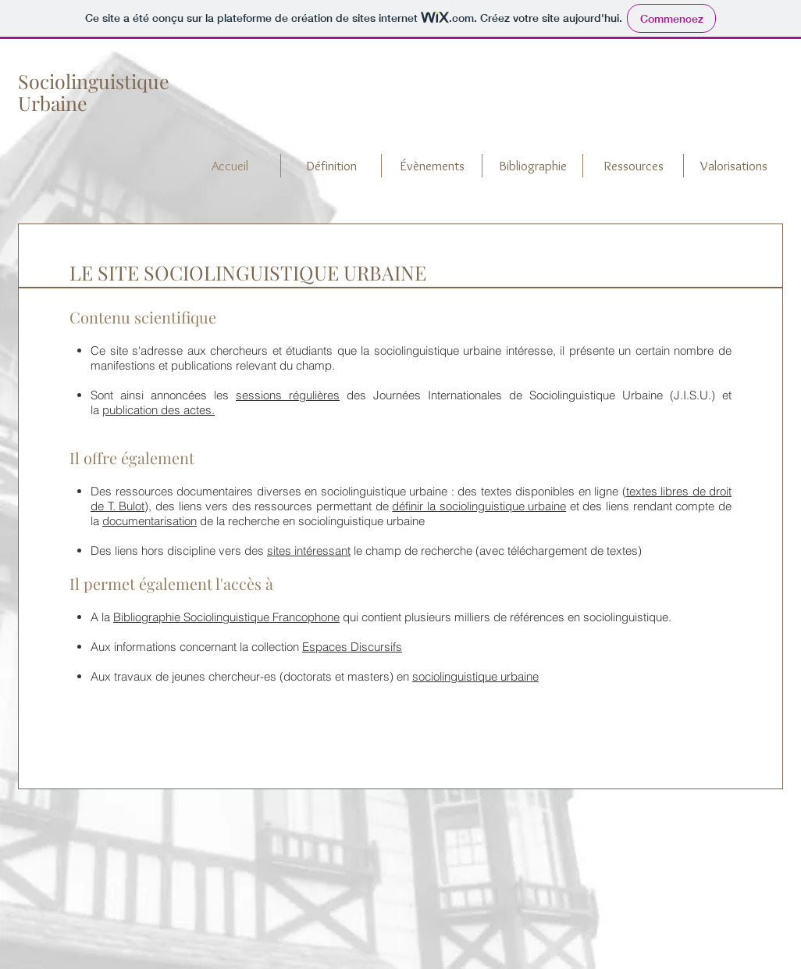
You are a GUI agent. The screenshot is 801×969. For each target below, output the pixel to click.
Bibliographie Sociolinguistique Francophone (226, 617)
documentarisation (149, 520)
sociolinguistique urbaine (475, 676)
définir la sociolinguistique (458, 506)
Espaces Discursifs (352, 646)
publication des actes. (158, 409)
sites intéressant (309, 550)
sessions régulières (288, 395)
